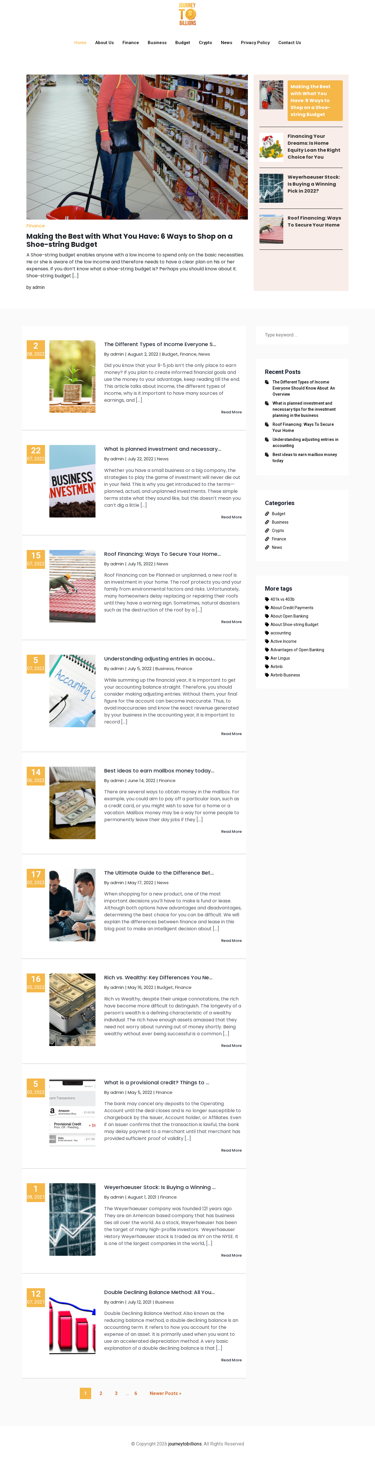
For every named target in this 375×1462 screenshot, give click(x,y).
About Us (104, 42)
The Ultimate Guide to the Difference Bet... (159, 872)
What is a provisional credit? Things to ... (156, 1082)
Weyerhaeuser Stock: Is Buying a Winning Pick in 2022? (314, 184)
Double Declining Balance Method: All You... (159, 1292)
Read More (231, 412)
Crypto (205, 42)
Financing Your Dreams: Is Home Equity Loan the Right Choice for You (314, 146)
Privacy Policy (255, 42)
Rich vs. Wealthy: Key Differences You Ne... (158, 977)
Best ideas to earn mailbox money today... (159, 770)
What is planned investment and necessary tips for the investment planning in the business (304, 409)
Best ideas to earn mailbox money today (305, 457)
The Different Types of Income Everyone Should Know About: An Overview (304, 388)
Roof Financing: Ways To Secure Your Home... (162, 554)
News (226, 42)
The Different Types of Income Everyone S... (160, 344)
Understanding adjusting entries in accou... (159, 658)
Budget (182, 42)
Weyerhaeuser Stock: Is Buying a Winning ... (160, 1187)
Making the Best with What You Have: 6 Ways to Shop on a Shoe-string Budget (311, 100)
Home (80, 42)
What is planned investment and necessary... (162, 449)
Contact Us (289, 42)
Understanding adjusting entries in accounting (305, 442)
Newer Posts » (165, 1393)
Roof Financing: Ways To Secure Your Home (314, 221)
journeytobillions (185, 1444)
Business (157, 42)
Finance (130, 42)
